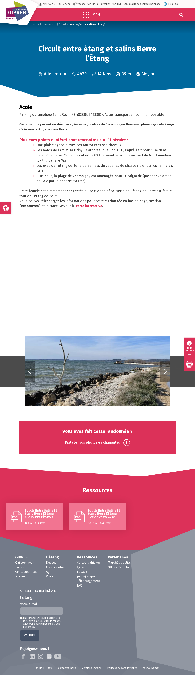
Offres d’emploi (118, 567)
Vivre (49, 576)
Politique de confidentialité (122, 667)
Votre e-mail (29, 604)
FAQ (79, 585)
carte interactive (89, 206)
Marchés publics (119, 562)
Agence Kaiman (151, 667)
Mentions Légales (91, 667)
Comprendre (55, 567)
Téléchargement (88, 581)
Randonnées (49, 24)
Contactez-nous (26, 572)
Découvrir (53, 562)
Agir (49, 572)
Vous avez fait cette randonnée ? (97, 437)
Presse (20, 576)
